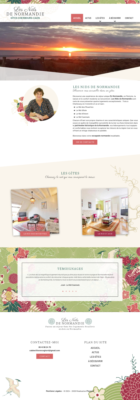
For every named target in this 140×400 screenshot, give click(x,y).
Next (116, 281)
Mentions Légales (54, 391)
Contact (129, 18)
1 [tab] (62, 291)
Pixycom (90, 391)
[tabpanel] (70, 281)
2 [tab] (66, 291)
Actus (88, 18)
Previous (24, 281)
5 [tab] (76, 291)
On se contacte (85, 141)
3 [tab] (69, 291)
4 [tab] (72, 291)
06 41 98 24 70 (44, 347)
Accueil (77, 18)
